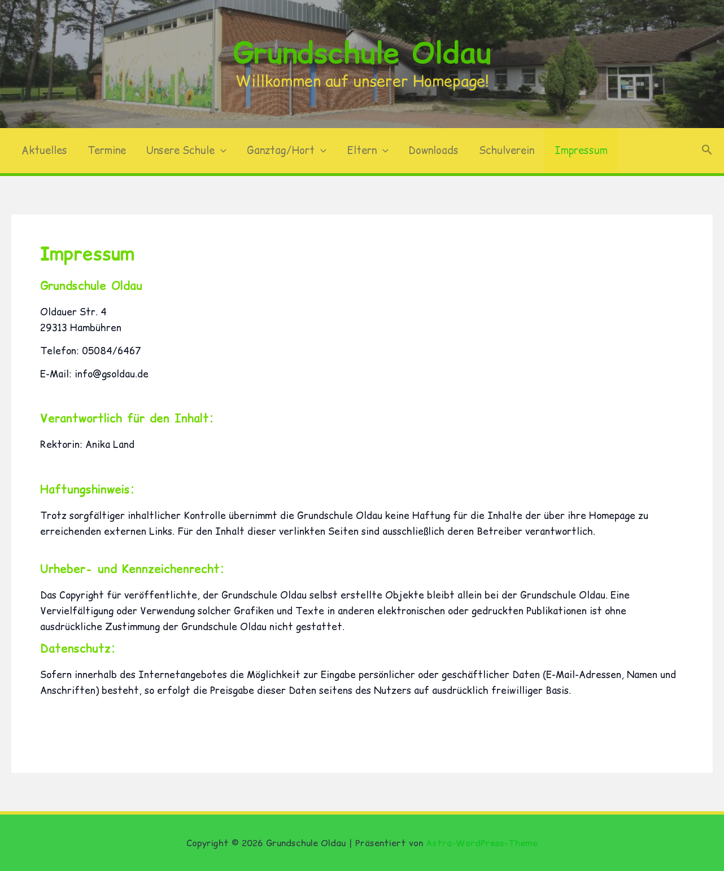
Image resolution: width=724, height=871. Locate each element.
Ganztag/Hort (286, 150)
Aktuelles (44, 150)
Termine (107, 150)
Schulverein (506, 150)
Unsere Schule (186, 150)
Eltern (368, 150)
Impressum (581, 150)
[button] (220, 150)
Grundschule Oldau (362, 53)
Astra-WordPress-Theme (482, 843)
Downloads (433, 150)
